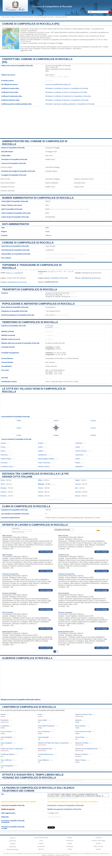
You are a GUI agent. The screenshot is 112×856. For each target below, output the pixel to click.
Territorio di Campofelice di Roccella (30, 322)
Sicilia (47, 231)
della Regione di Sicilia (82, 29)
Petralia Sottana (43, 466)
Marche (41, 849)
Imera (40, 714)
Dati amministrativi (15, 224)
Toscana (98, 837)
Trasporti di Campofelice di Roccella (29, 289)
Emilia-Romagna (12, 849)
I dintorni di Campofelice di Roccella (29, 706)
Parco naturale (6, 258)
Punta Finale (79, 737)
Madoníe (78, 720)
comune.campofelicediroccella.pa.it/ (58, 84)
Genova (78, 484)
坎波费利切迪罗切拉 (51, 282)
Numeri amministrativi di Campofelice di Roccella (38, 197)
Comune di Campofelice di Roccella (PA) (30, 23)
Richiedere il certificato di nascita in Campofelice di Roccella (66, 88)
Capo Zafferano (6, 760)
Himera (3, 714)
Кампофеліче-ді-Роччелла (17, 282)
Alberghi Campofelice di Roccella (27, 658)
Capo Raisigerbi (6, 743)
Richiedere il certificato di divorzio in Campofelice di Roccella (66, 100)
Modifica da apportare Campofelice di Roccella (64, 809)
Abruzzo (12, 838)
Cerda (56, 36)
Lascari (43, 36)
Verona (40, 492)
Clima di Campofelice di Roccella (26, 506)
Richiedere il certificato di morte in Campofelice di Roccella (66, 92)
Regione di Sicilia (16, 17)
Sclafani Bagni (6, 459)
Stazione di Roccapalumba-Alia (86, 748)
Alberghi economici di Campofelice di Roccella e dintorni (20, 699)
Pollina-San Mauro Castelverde (12, 748)
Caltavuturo (79, 455)
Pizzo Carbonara (44, 731)
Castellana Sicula (7, 466)
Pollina (77, 462)
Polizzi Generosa (44, 462)
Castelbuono (42, 455)
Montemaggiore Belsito (46, 459)
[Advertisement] (56, 121)
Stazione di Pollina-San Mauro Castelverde (53, 743)
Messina (4, 496)
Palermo (48, 235)
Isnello (40, 447)
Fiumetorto (4, 720)
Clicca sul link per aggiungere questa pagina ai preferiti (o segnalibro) (72, 801)
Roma (3, 480)
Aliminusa (4, 455)
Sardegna (69, 846)
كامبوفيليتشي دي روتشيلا (14, 273)
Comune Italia (5, 17)
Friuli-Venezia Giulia (41, 837)
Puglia (70, 843)
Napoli (77, 480)
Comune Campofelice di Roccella (44, 17)
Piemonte (69, 840)
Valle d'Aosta (98, 846)
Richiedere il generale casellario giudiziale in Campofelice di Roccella (69, 104)
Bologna (4, 488)
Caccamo (4, 462)
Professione (15, 528)
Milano (40, 480)
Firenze (40, 488)
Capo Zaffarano (43, 760)
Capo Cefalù (42, 720)
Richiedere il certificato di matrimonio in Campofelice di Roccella (68, 96)
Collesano (78, 443)
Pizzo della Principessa (46, 726)
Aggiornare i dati (26, 50)
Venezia (78, 492)
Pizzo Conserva (6, 731)
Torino (3, 484)
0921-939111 (50, 75)
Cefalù (77, 447)
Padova (40, 496)
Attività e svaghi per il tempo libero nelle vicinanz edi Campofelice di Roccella (33, 776)
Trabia (19, 420)
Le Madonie (5, 726)
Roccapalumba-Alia (45, 748)
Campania (12, 846)
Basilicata (12, 841)
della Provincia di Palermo (62, 29)
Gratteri (50, 36)
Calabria (12, 843)
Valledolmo (79, 466)
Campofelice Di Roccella (59, 278)
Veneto (98, 849)
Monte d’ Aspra (80, 760)
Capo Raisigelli (43, 737)
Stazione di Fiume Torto (83, 714)
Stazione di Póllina (81, 743)
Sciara (3, 451)
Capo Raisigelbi (6, 737)
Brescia (77, 496)
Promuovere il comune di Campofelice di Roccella (65, 805)
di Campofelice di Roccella (52, 6)
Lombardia (41, 846)
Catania (3, 492)
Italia (47, 227)
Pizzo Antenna (80, 726)
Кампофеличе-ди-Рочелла (91, 278)
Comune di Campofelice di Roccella (28, 242)
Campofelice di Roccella (28, 29)
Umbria (98, 843)
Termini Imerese (81, 451)
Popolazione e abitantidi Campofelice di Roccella (38, 303)
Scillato (40, 451)
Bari (76, 488)
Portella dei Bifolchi (7, 754)
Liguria (41, 843)
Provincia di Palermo (28, 17)
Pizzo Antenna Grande (83, 731)
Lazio (41, 840)
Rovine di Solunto (81, 754)
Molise (69, 837)
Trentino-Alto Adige (98, 840)
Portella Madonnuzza (45, 754)
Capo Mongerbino (7, 766)
